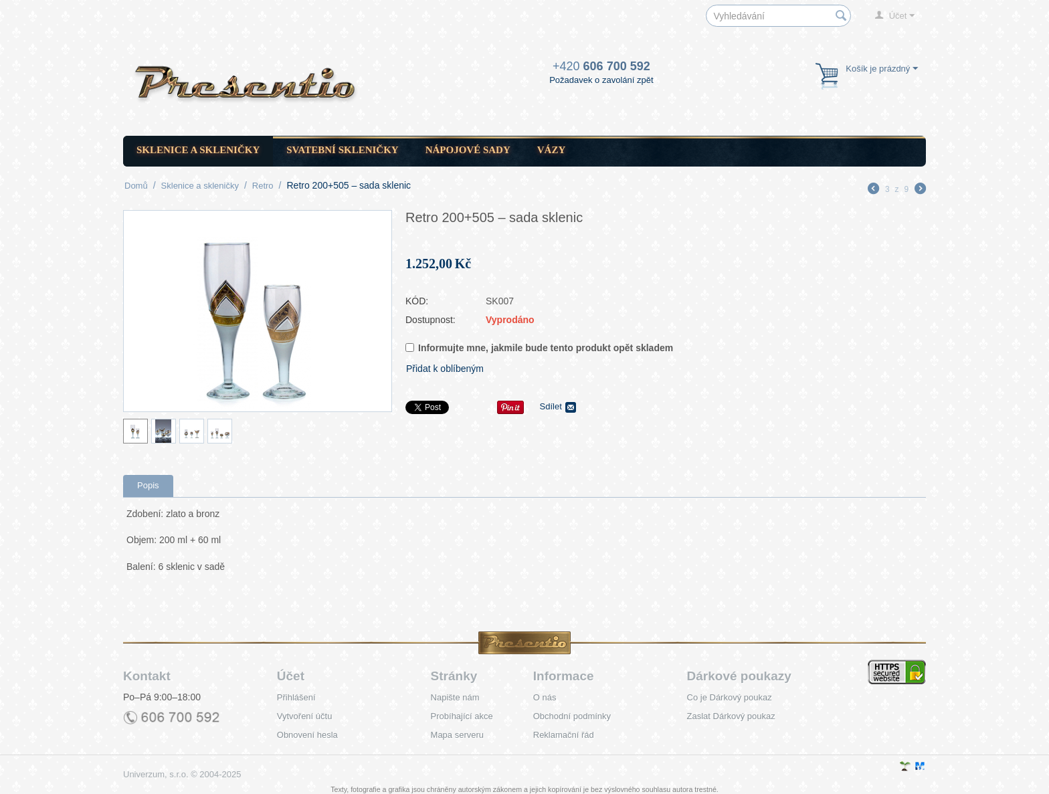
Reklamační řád (563, 735)
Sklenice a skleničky (198, 149)
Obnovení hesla (307, 735)
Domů (136, 186)
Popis (148, 485)
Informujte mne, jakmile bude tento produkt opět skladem (539, 347)
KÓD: (416, 301)
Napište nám (455, 697)
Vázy (551, 149)
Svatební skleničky (342, 149)
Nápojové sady (467, 149)
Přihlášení (296, 697)
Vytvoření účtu (304, 716)
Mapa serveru (457, 735)
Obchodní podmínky (572, 716)
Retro (263, 186)
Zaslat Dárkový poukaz (731, 716)
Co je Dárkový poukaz (729, 697)
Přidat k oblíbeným (445, 368)
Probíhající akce (462, 716)
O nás (545, 697)
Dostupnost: (430, 319)
